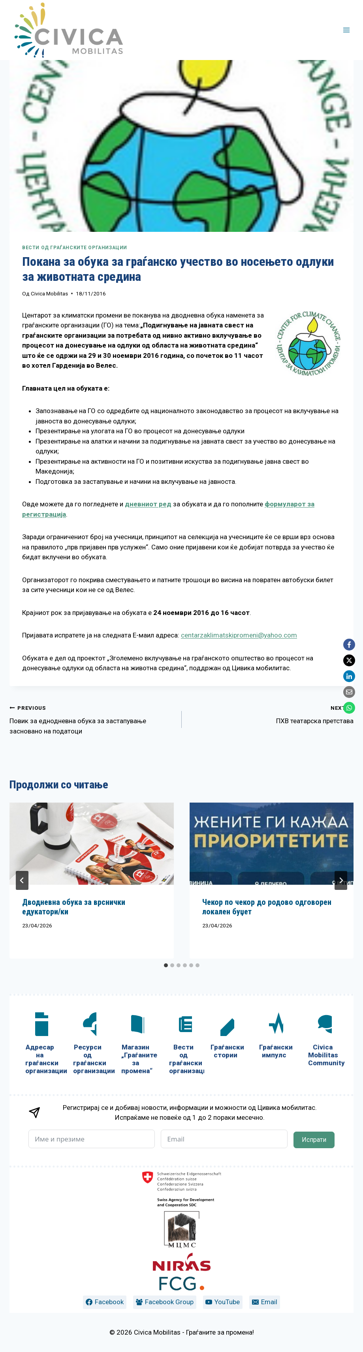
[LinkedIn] (349, 676)
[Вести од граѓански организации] (183, 1045)
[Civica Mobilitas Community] (323, 1041)
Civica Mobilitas (49, 293)
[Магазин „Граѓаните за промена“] (135, 1045)
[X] (349, 660)
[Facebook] (349, 645)
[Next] (341, 880)
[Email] (349, 692)
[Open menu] (346, 30)
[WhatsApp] (349, 708)
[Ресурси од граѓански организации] (87, 1045)
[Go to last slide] (22, 880)
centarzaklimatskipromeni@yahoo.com (239, 635)
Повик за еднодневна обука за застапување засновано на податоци (92, 719)
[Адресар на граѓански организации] (39, 1045)
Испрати (314, 1139)
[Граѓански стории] (225, 1037)
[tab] (166, 965)
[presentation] (91, 844)
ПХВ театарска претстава (271, 714)
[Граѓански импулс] (274, 1037)
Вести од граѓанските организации (74, 247)
